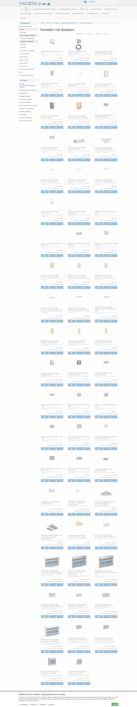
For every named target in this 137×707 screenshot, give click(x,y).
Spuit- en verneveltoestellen (26, 69)
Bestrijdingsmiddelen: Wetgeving (28, 90)
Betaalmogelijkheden (25, 111)
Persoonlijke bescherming (26, 75)
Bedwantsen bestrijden (25, 26)
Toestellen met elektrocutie (27, 38)
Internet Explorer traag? (25, 120)
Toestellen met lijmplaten (26, 41)
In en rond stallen (24, 54)
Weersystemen (24, 57)
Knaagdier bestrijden (24, 96)
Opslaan (115, 704)
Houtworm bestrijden (24, 102)
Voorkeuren (33, 704)
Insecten (21, 29)
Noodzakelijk (23, 704)
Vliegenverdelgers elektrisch (27, 35)
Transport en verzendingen (26, 108)
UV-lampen (23, 47)
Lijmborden (23, 44)
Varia (20, 72)
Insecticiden (23, 32)
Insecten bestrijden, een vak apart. (28, 105)
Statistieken (42, 704)
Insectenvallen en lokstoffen (27, 50)
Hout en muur (23, 66)
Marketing (50, 704)
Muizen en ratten (23, 60)
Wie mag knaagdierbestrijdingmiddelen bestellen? (27, 85)
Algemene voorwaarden (25, 117)
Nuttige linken (23, 114)
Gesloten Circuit (23, 93)
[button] (92, 1)
